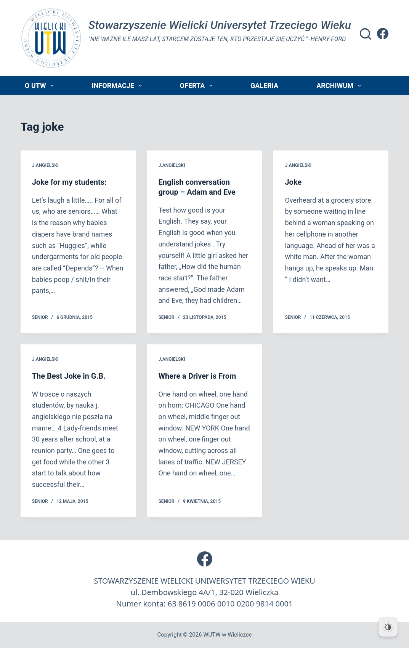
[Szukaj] (365, 34)
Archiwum (340, 85)
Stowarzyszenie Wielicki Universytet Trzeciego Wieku (219, 25)
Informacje (117, 85)
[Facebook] (382, 33)
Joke (293, 182)
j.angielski (45, 165)
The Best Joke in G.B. (69, 376)
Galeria (264, 86)
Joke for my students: (69, 182)
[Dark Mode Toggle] (388, 627)
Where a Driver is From (197, 376)
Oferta (197, 85)
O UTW (40, 85)
